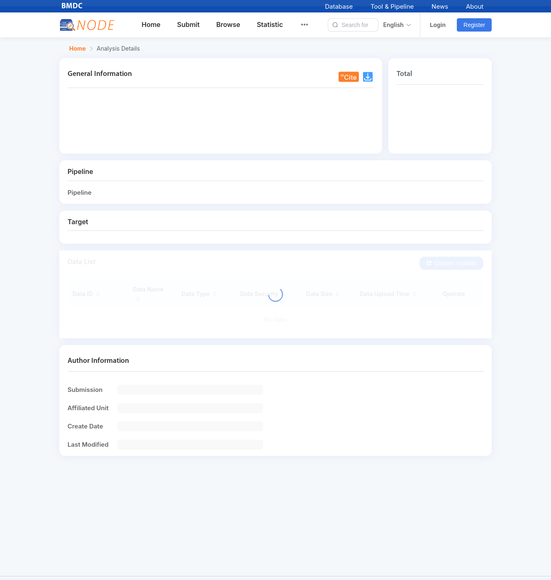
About (474, 6)
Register (474, 25)
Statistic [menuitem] (270, 24)
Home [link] (77, 48)
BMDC (72, 6)
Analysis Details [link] (118, 48)
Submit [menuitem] (188, 24)
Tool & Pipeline (392, 6)
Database (339, 6)
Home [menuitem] (151, 24)
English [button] (397, 25)
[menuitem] (309, 24)
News (440, 6)
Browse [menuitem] (228, 24)
